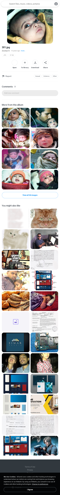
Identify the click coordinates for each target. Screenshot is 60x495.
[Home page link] (4, 4)
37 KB (12, 55)
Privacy (30, 470)
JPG (4, 55)
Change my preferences (40, 484)
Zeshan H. (6, 51)
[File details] (16, 118)
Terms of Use (30, 467)
